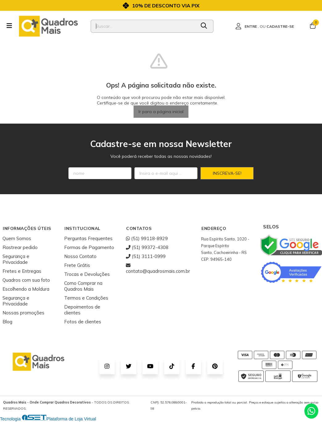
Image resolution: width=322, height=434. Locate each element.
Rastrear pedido (20, 247)
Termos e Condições (86, 298)
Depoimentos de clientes (82, 310)
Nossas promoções (23, 313)
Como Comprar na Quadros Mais (83, 286)
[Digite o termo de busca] (143, 26)
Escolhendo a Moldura (25, 289)
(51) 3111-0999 (146, 256)
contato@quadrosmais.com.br (158, 268)
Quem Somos (16, 238)
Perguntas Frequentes (88, 238)
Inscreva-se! (227, 173)
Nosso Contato (80, 256)
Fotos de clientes (82, 322)
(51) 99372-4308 (147, 247)
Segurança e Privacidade (15, 259)
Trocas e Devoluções (87, 274)
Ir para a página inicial (161, 111)
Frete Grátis (77, 265)
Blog (7, 322)
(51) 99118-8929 (147, 238)
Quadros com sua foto (26, 280)
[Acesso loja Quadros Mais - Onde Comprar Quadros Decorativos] (264, 26)
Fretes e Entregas (21, 271)
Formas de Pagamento (89, 247)
